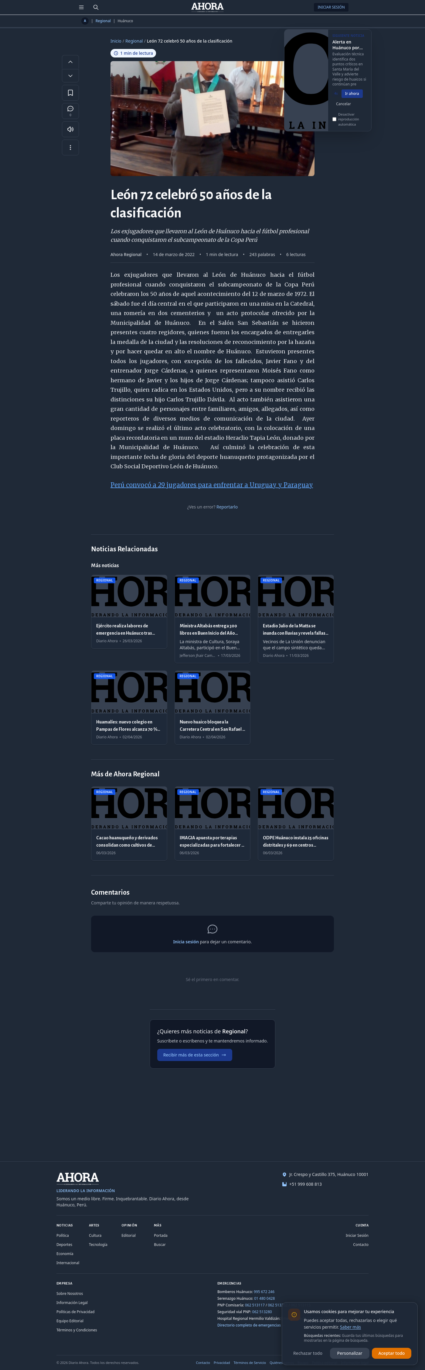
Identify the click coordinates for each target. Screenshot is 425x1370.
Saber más (350, 1327)
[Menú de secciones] (81, 7)
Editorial (128, 1235)
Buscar (159, 1244)
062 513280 (262, 1311)
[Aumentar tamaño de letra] (70, 61)
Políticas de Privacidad (75, 1311)
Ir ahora (352, 99)
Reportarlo (227, 507)
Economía (64, 1253)
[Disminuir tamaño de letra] (70, 75)
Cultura (95, 1235)
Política (62, 1235)
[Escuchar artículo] (70, 129)
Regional (103, 21)
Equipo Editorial (69, 1320)
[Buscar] (96, 7)
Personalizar (349, 1353)
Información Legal (72, 1302)
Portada (161, 1235)
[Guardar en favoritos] (70, 93)
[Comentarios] (70, 111)
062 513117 (255, 1305)
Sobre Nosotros (69, 1293)
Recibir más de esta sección (194, 1055)
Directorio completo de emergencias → (251, 1325)
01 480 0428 (264, 1298)
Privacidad (222, 1362)
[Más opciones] (70, 147)
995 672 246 (264, 1291)
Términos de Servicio (250, 1362)
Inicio (115, 41)
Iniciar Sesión (331, 7)
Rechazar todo (307, 1353)
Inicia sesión (186, 942)
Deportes (64, 1244)
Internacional (67, 1262)
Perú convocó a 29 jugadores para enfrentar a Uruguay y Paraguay (211, 485)
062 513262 (278, 1305)
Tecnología (98, 1244)
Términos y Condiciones (76, 1330)
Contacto (361, 1244)
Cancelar (343, 110)
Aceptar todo (392, 1353)
